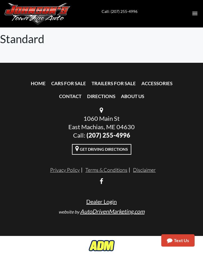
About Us (132, 96)
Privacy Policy (65, 170)
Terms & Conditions (106, 170)
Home (38, 83)
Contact (70, 96)
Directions (101, 96)
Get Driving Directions (101, 148)
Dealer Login (101, 201)
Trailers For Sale (114, 83)
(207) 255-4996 (108, 135)
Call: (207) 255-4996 (119, 11)
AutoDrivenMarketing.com (112, 211)
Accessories (156, 83)
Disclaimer (144, 170)
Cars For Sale (68, 83)
